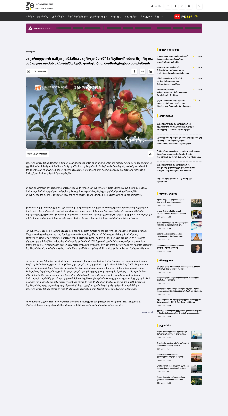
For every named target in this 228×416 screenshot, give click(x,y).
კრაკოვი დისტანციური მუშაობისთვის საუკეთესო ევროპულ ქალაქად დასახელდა (178, 268)
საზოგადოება (168, 193)
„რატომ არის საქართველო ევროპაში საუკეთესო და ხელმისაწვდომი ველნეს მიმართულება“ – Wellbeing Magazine (173, 367)
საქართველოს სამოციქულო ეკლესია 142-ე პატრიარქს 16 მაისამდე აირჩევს (169, 235)
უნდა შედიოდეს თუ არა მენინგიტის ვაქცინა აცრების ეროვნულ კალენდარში (172, 224)
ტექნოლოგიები (99, 16)
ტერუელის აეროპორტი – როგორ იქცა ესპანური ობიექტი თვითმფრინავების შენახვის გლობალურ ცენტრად (179, 290)
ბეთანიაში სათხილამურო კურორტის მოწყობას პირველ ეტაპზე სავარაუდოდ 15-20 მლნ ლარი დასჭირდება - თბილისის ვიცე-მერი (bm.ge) (173, 344)
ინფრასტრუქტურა (77, 16)
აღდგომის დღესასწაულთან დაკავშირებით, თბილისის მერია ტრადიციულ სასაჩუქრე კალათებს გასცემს (172, 212)
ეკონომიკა (43, 16)
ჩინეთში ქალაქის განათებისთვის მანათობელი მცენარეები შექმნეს (178, 279)
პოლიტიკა (116, 16)
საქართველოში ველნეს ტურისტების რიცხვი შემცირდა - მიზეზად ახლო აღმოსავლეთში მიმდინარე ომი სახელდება (171, 355)
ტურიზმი (165, 325)
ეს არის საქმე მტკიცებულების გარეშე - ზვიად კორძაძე (170, 246)
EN (155, 6)
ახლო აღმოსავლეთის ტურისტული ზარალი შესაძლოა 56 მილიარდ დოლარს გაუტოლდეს (172, 333)
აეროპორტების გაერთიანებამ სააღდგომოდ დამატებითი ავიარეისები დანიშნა (170, 201)
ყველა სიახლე (169, 49)
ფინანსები (58, 16)
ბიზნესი (30, 16)
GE (152, 6)
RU (159, 6)
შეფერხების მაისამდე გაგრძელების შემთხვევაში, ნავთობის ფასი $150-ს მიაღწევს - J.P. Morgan (179, 301)
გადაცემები (131, 16)
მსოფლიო (146, 16)
